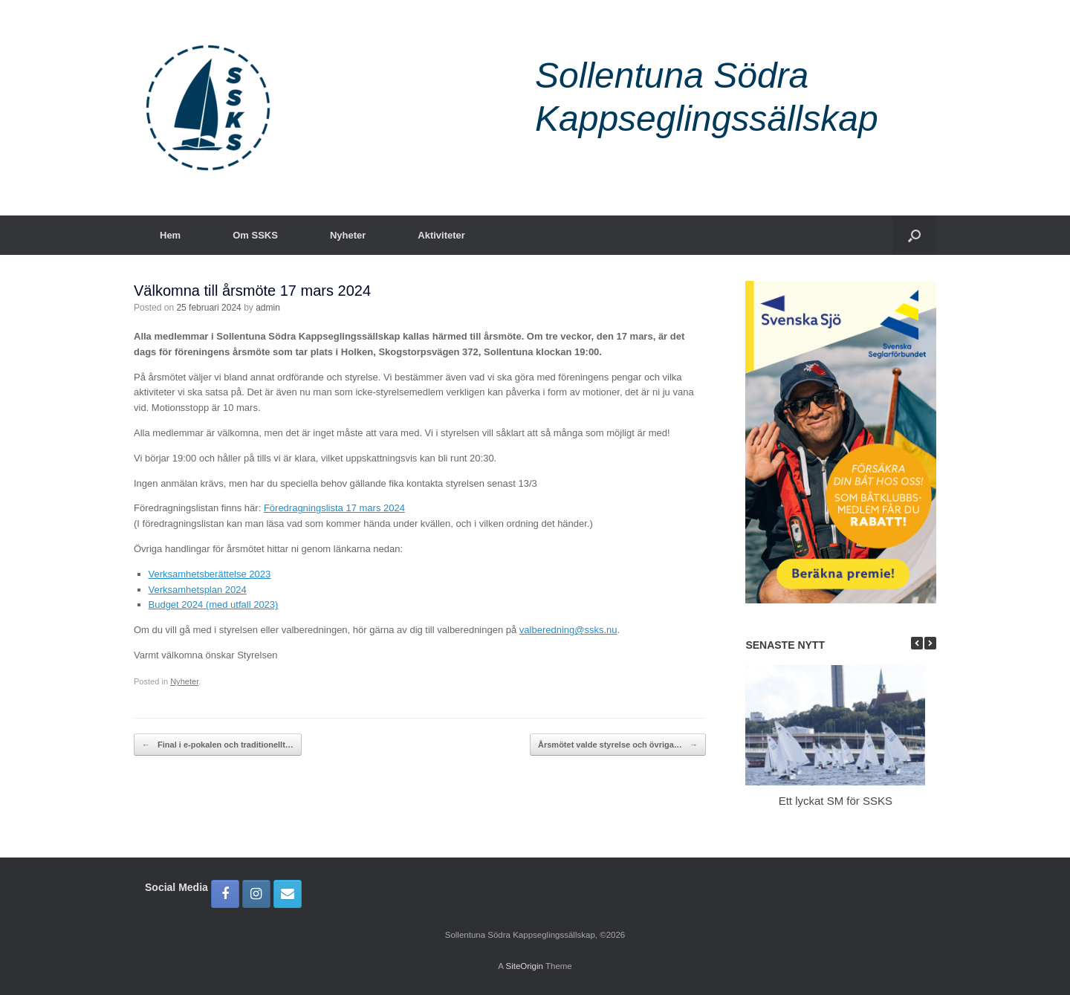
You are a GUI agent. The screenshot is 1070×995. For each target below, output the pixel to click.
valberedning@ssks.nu (568, 629)
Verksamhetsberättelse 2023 (210, 574)
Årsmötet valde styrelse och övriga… (618, 745)
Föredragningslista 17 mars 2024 (334, 507)
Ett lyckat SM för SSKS (835, 800)
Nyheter (348, 235)
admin (268, 307)
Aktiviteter (441, 235)
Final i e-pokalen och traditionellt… (218, 745)
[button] (914, 235)
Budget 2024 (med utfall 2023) (214, 604)
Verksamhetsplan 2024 (198, 589)
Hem (170, 235)
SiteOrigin (524, 966)
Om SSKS (255, 235)
